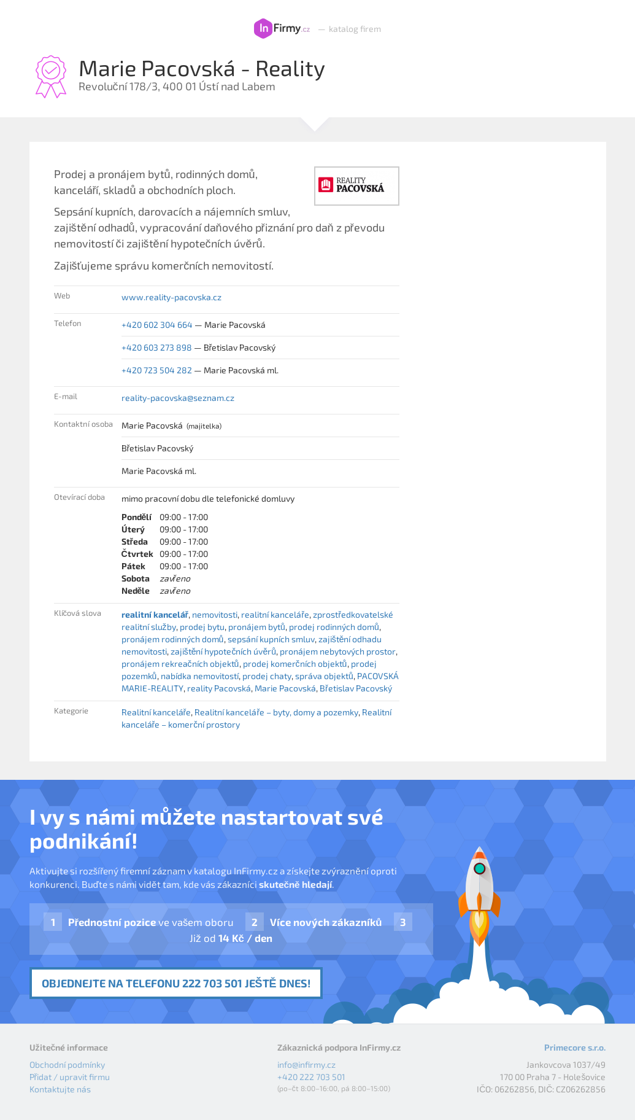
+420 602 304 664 (157, 324)
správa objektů (324, 676)
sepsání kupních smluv (271, 639)
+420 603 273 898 (156, 347)
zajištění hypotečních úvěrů (223, 651)
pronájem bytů (256, 626)
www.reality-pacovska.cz (171, 297)
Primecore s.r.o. (575, 1047)
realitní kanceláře (275, 614)
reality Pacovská (219, 688)
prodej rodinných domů (334, 626)
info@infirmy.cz (306, 1064)
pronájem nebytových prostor (338, 651)
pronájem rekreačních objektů (180, 663)
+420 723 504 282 (156, 370)
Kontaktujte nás (60, 1089)
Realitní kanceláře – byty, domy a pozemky (276, 712)
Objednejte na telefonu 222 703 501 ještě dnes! (176, 983)
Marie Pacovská (285, 688)
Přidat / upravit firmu (69, 1076)
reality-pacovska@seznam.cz (177, 397)
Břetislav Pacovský (356, 688)
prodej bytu (202, 626)
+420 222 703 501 (311, 1076)
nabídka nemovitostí (200, 676)
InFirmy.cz (282, 28)
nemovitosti (214, 614)
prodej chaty (266, 676)
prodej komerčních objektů (295, 663)
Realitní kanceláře (156, 712)
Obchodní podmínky (67, 1064)
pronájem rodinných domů (172, 639)
